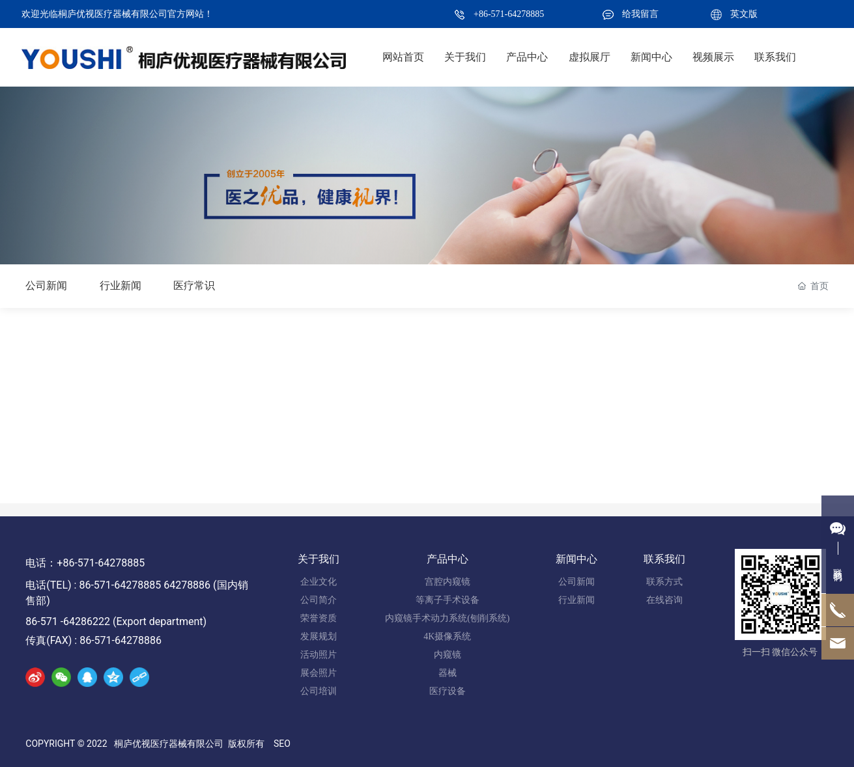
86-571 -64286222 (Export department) (115, 621)
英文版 (744, 14)
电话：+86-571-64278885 (85, 563)
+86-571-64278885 (509, 14)
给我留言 (640, 14)
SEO (282, 743)
